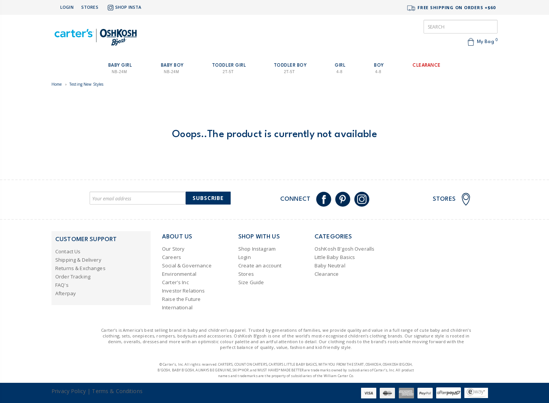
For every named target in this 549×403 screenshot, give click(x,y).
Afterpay (65, 293)
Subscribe (208, 198)
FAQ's (62, 284)
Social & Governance (187, 265)
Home (56, 84)
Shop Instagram (257, 248)
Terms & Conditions (117, 391)
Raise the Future (181, 299)
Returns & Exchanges (80, 268)
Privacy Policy (68, 391)
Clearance (327, 273)
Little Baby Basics (335, 257)
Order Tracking (72, 276)
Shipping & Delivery (78, 259)
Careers (171, 257)
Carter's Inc (175, 282)
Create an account (259, 265)
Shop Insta (123, 7)
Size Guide (251, 282)
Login (67, 7)
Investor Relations (183, 290)
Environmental (179, 273)
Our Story (173, 248)
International (177, 307)
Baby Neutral (330, 265)
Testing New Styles (86, 84)
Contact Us (67, 251)
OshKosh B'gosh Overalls (344, 248)
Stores (89, 7)
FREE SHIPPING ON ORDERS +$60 (451, 8)
